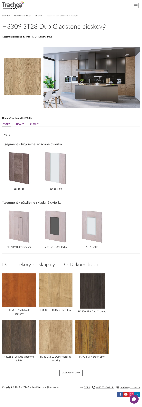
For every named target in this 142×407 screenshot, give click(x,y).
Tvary (6, 124)
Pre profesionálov (22, 16)
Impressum (53, 387)
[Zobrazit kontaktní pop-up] (134, 399)
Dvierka (38, 16)
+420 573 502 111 (105, 387)
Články (34, 124)
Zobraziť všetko (71, 373)
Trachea (6, 16)
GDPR (87, 387)
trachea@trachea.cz (130, 387)
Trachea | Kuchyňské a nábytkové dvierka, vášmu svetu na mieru (13, 5)
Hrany (20, 124)
